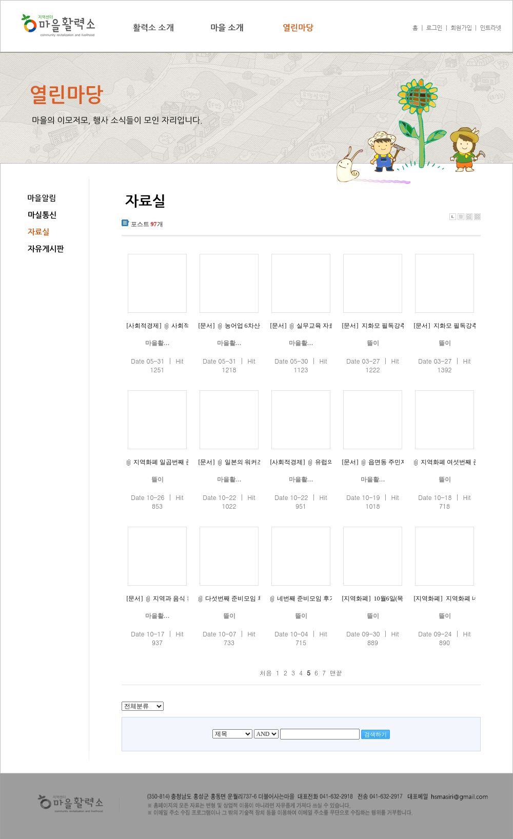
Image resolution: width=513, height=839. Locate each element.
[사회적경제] (144, 325)
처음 (266, 672)
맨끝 (336, 672)
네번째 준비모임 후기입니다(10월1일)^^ (331, 598)
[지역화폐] (356, 598)
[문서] (207, 325)
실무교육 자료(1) (319, 325)
